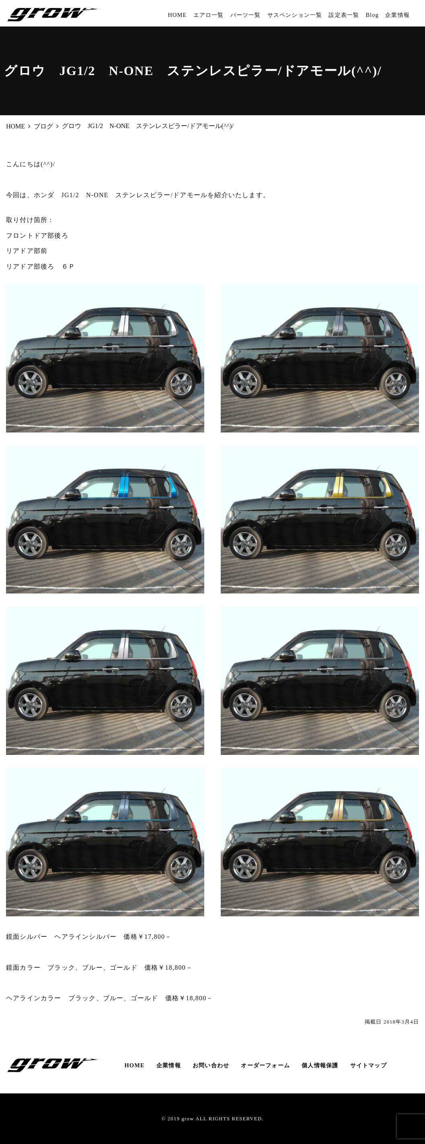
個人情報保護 (320, 1065)
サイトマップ (368, 1065)
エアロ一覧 (208, 15)
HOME (177, 15)
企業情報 (397, 15)
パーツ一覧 (245, 15)
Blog (372, 15)
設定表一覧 (344, 15)
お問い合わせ (211, 1065)
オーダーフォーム (265, 1065)
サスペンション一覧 (294, 15)
